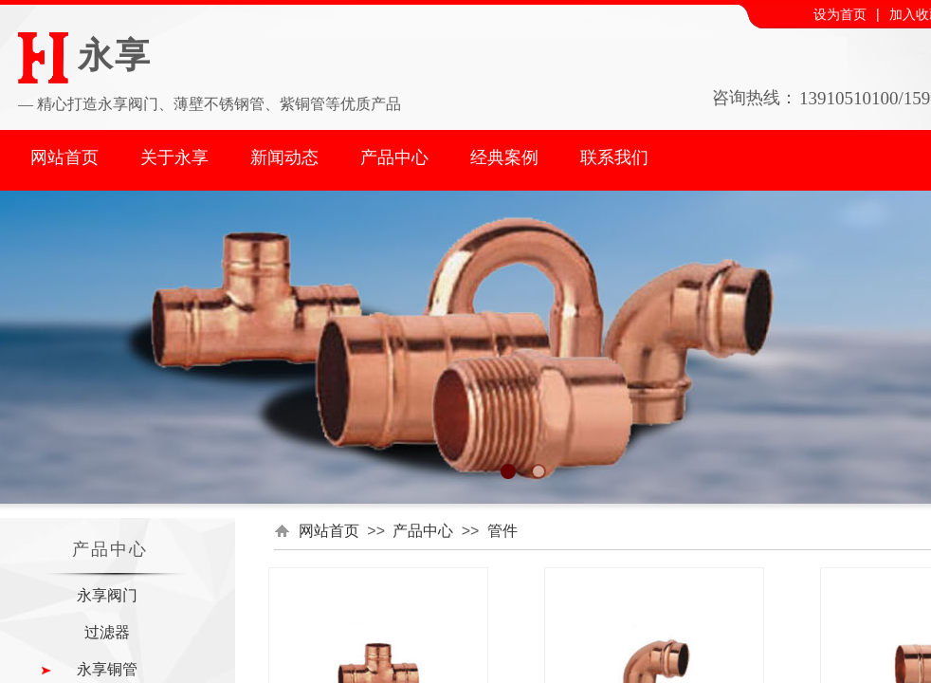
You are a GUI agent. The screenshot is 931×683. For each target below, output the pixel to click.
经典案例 (504, 157)
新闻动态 (284, 157)
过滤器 (107, 632)
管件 (502, 531)
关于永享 (174, 157)
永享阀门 (107, 595)
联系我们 (614, 157)
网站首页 (64, 157)
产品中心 (394, 157)
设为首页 (840, 15)
